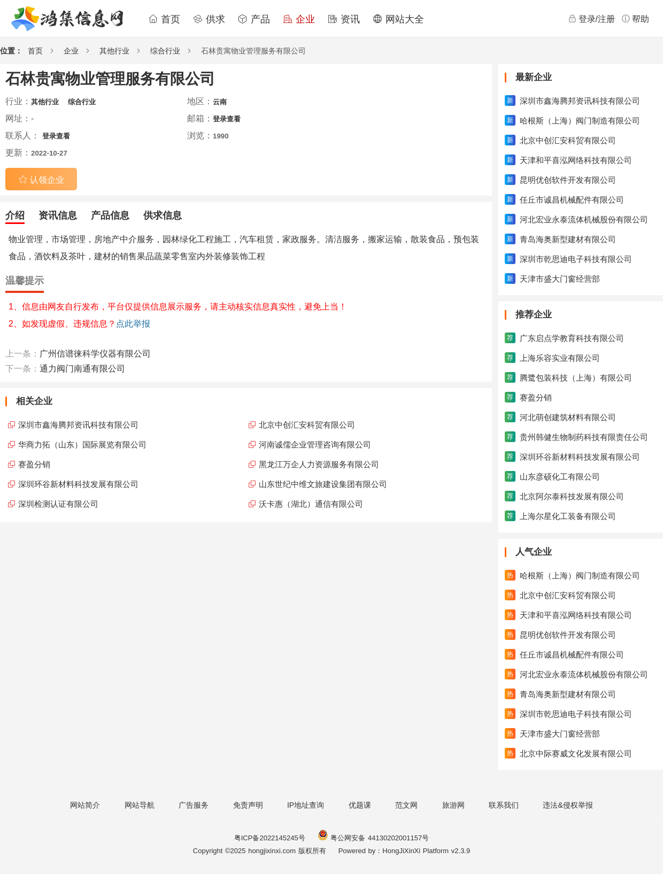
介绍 (15, 215)
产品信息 (110, 215)
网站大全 (398, 19)
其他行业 (114, 51)
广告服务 (194, 805)
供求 (209, 19)
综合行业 (165, 51)
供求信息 (162, 215)
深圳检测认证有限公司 (58, 503)
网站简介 (85, 805)
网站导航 (140, 805)
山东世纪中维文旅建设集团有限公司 (323, 484)
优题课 (360, 805)
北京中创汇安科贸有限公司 (307, 424)
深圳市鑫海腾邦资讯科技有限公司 (78, 424)
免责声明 (248, 805)
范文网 (406, 805)
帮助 (635, 18)
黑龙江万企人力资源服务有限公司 (319, 464)
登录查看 (227, 119)
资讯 (344, 19)
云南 (220, 102)
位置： (11, 51)
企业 (299, 19)
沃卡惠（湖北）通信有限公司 (311, 503)
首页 (164, 19)
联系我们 (504, 805)
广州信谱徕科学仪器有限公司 (95, 353)
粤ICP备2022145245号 (269, 838)
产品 (254, 19)
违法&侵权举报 (567, 805)
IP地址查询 (305, 805)
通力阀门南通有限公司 (82, 368)
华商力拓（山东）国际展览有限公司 (82, 444)
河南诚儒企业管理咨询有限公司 (315, 444)
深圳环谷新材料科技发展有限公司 (78, 484)
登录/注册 (591, 18)
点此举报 (133, 323)
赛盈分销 (34, 464)
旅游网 (453, 805)
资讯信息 (57, 215)
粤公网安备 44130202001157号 (373, 838)
